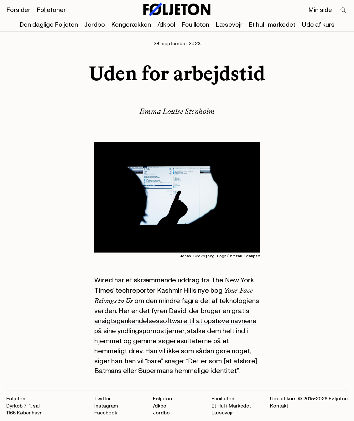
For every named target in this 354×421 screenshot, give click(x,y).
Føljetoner (51, 10)
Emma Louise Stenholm (177, 111)
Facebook (105, 412)
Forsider (18, 10)
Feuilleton (195, 24)
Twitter (102, 398)
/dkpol (166, 24)
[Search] (344, 11)
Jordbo (94, 24)
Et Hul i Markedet (231, 405)
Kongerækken (131, 24)
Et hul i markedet (272, 24)
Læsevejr (229, 24)
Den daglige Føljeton (48, 24)
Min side (320, 10)
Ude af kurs (318, 24)
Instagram (106, 405)
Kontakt (279, 405)
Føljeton (162, 398)
